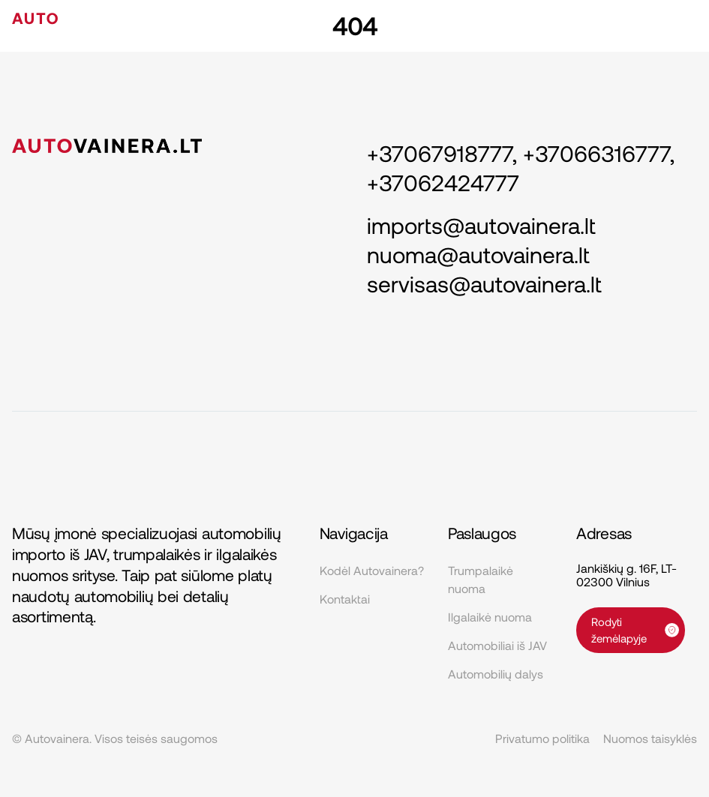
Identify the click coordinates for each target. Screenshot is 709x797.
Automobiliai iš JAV (497, 645)
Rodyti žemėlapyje (635, 630)
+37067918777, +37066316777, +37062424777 (520, 167)
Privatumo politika (542, 738)
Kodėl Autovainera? (372, 570)
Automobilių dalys (495, 674)
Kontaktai (345, 599)
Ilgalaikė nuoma (490, 617)
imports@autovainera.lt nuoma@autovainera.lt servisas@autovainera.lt (484, 254)
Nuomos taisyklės (650, 738)
